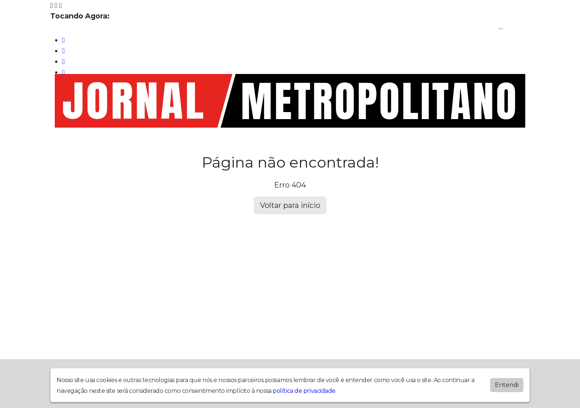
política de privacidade (304, 390)
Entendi (507, 384)
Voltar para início (290, 205)
